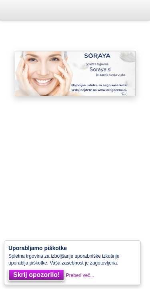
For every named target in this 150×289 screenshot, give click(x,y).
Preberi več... (80, 275)
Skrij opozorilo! (36, 274)
